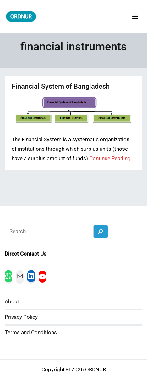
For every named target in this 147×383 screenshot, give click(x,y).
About (12, 302)
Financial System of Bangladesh (61, 86)
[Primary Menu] (135, 16)
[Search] (100, 231)
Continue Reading (110, 158)
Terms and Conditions (31, 332)
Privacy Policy (21, 317)
